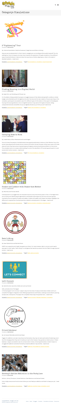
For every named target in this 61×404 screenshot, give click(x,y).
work (48, 386)
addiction (30, 346)
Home (27, 401)
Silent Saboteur (9, 330)
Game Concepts (11, 203)
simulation (39, 61)
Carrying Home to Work (12, 135)
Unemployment (46, 203)
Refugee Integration (41, 297)
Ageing (29, 107)
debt (29, 253)
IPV (29, 153)
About (31, 401)
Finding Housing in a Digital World (18, 89)
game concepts (32, 203)
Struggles (35, 401)
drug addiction (37, 346)
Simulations (19, 61)
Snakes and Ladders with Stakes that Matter (21, 187)
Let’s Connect (8, 281)
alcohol (35, 386)
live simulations (32, 61)
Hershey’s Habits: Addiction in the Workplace (22, 374)
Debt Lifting (7, 239)
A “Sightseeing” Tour (11, 46)
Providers (40, 401)
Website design (5, 402)
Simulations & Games (48, 401)
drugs (39, 386)
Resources (56, 401)
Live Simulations (11, 61)
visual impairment (47, 61)
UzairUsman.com (14, 402)
